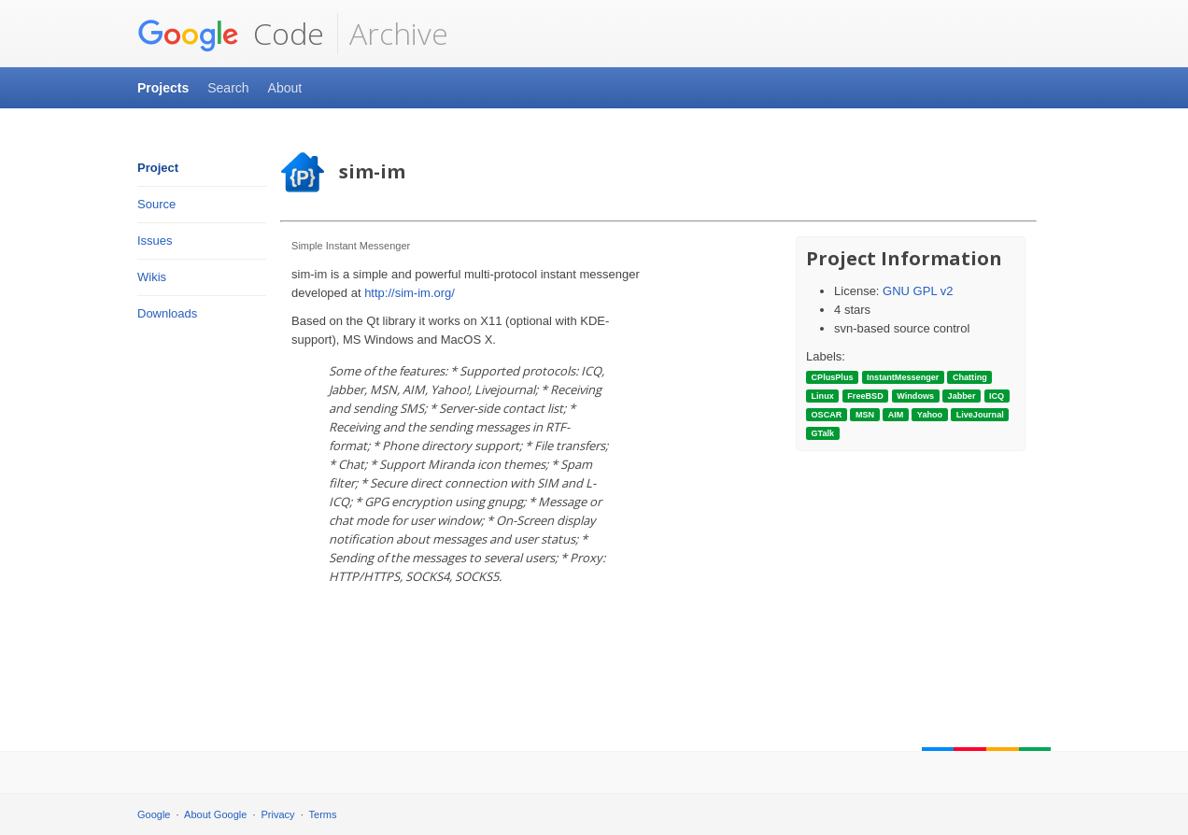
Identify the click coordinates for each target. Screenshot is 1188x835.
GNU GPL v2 (918, 291)
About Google (215, 814)
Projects (163, 87)
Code (230, 33)
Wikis (151, 277)
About (285, 87)
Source (156, 204)
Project (157, 168)
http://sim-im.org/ (409, 293)
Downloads (167, 313)
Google (153, 814)
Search (227, 87)
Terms (323, 814)
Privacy (278, 814)
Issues (155, 241)
